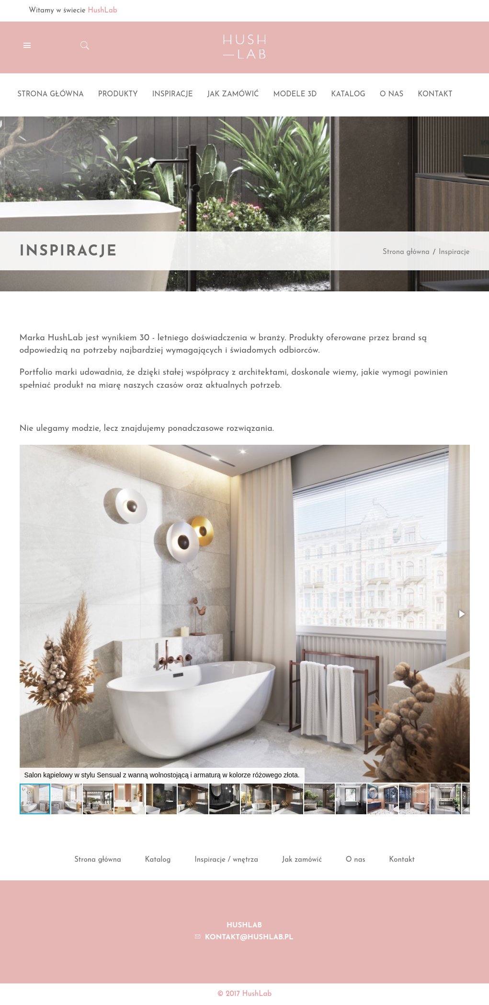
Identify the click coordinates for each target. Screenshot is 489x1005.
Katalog (158, 860)
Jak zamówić (302, 860)
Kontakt (402, 860)
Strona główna (406, 252)
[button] (461, 614)
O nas (355, 860)
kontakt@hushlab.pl (249, 937)
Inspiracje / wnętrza (226, 860)
